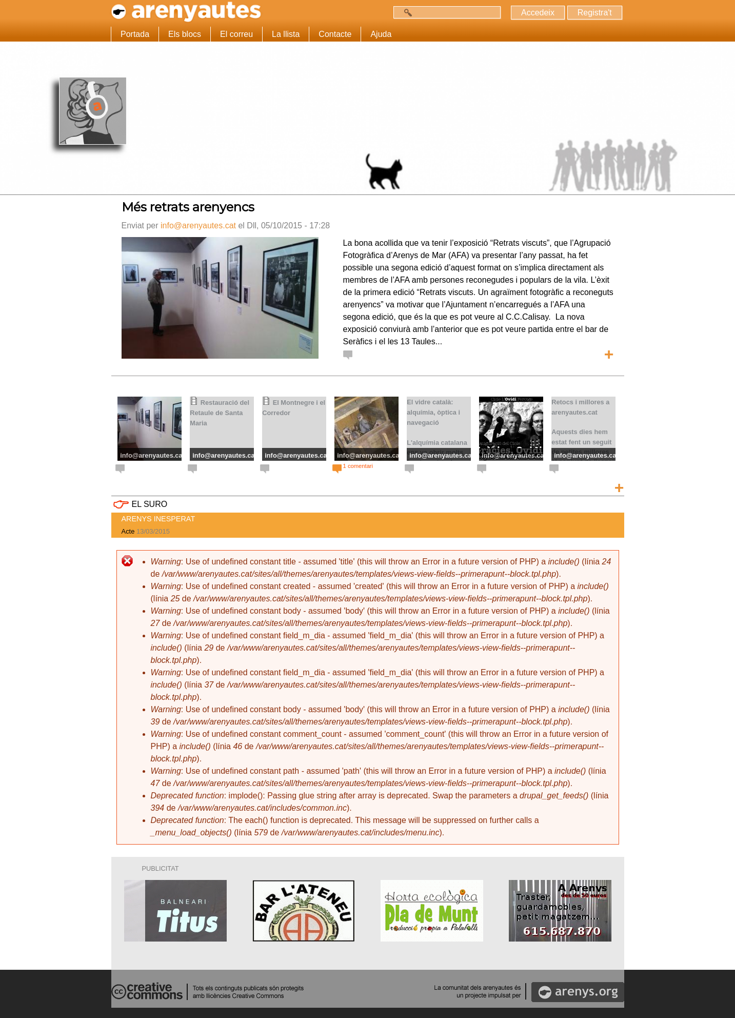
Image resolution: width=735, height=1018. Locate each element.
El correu (236, 34)
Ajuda (380, 34)
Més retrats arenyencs (188, 207)
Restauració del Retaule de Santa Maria (219, 413)
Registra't (594, 12)
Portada (135, 34)
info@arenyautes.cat (198, 225)
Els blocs (184, 34)
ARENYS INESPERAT (158, 519)
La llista (286, 34)
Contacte (335, 34)
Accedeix (536, 12)
